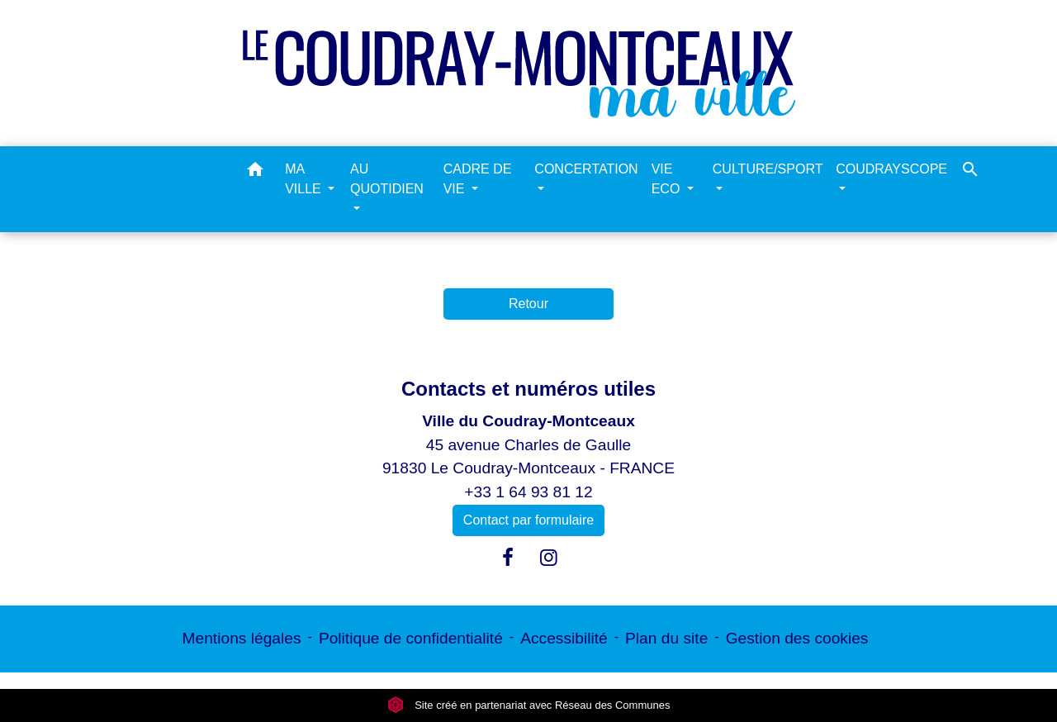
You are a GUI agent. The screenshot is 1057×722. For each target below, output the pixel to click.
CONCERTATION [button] (586, 169)
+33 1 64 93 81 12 (528, 492)
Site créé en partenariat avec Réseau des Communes (529, 705)
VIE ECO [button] (668, 179)
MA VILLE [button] (305, 179)
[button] (255, 172)
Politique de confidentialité (411, 638)
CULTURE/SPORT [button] (767, 169)
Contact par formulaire (528, 520)
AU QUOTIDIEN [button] (387, 179)
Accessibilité (564, 638)
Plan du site (666, 638)
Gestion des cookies (797, 638)
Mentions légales (241, 638)
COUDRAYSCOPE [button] (891, 169)
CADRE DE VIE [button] (477, 179)
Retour (528, 304)
